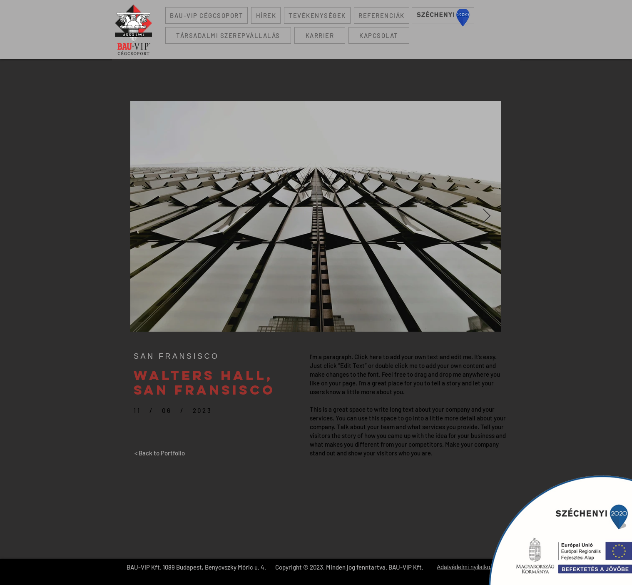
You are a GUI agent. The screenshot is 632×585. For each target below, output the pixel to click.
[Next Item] (486, 216)
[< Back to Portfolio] (159, 453)
